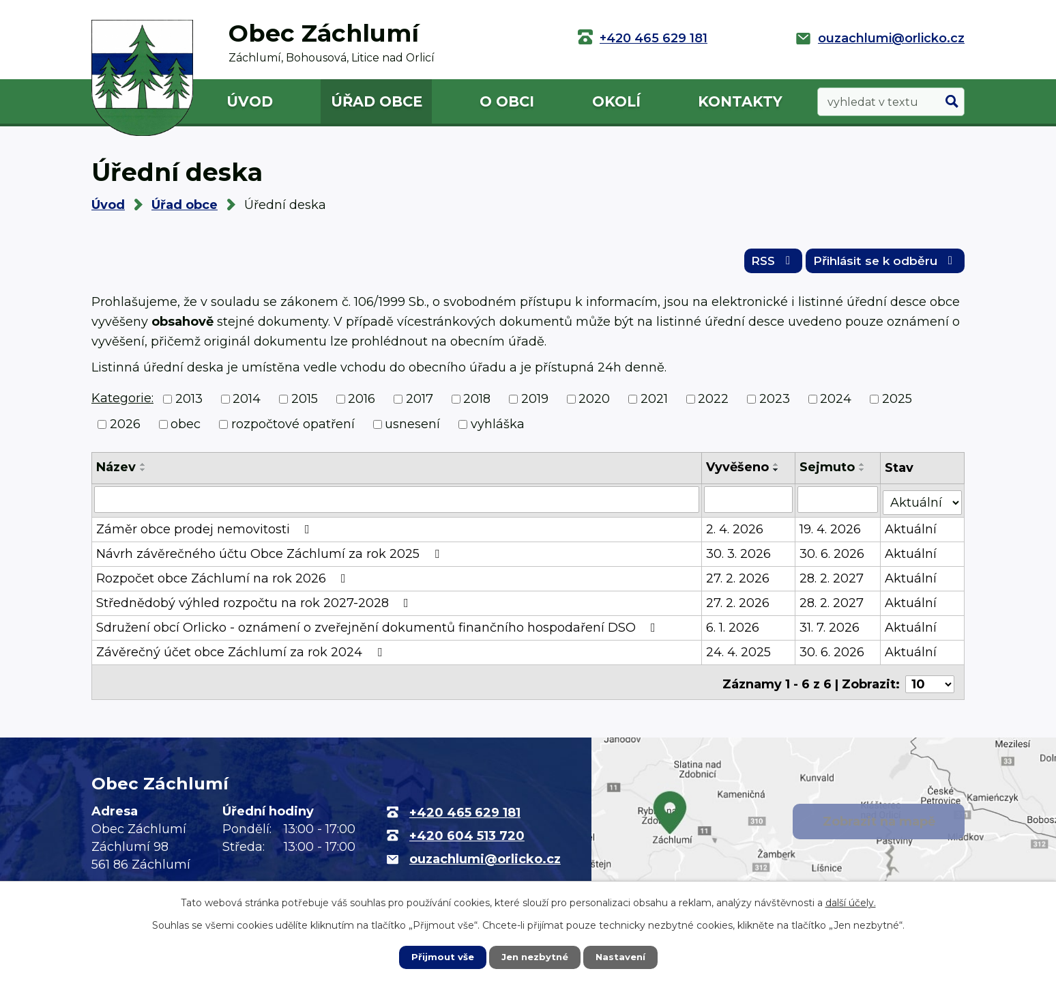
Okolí (616, 101)
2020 (594, 402)
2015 (304, 402)
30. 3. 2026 (739, 555)
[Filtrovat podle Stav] (923, 502)
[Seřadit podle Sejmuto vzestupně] (862, 468)
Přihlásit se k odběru (880, 264)
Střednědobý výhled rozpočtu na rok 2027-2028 (255, 604)
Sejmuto (827, 471)
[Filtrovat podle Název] (397, 503)
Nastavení (623, 957)
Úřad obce (376, 101)
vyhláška (498, 428)
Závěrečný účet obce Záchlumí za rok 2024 (241, 653)
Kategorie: (122, 402)
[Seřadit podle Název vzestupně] (143, 468)
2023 (774, 402)
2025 (897, 402)
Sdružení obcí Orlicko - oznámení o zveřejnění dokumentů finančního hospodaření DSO (378, 628)
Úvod (249, 101)
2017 (419, 402)
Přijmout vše (439, 957)
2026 (125, 428)
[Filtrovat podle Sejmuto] (838, 503)
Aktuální (912, 530)
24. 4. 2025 (739, 653)
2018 (476, 402)
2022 (713, 402)
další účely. (850, 902)
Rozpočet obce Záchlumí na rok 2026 (223, 579)
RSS (758, 264)
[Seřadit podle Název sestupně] (143, 474)
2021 (654, 402)
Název (116, 471)
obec (186, 428)
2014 (247, 402)
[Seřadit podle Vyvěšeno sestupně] (776, 474)
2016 (361, 402)
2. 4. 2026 (735, 530)
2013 (189, 402)
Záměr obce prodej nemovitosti (205, 530)
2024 (835, 402)
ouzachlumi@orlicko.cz (891, 38)
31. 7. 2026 (830, 628)
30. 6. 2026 (832, 555)
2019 (534, 402)
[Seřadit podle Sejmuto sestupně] (862, 474)
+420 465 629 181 (653, 38)
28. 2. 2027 (832, 579)
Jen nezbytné (534, 957)
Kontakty (740, 101)
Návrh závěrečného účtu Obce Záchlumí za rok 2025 (270, 555)
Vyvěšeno (738, 471)
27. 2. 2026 (738, 579)
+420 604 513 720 (467, 833)
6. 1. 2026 (733, 628)
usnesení (412, 428)
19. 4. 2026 (831, 530)
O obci (507, 101)
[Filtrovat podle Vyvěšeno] (749, 503)
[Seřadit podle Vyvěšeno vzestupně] (776, 468)
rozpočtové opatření (293, 428)
